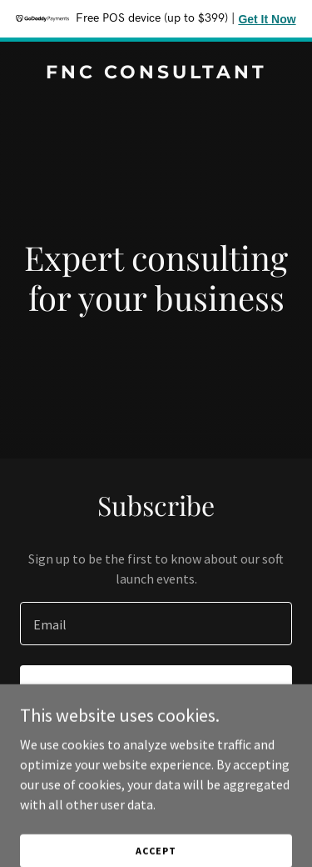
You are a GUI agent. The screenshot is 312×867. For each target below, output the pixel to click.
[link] (156, 73)
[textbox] (156, 623)
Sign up (156, 688)
